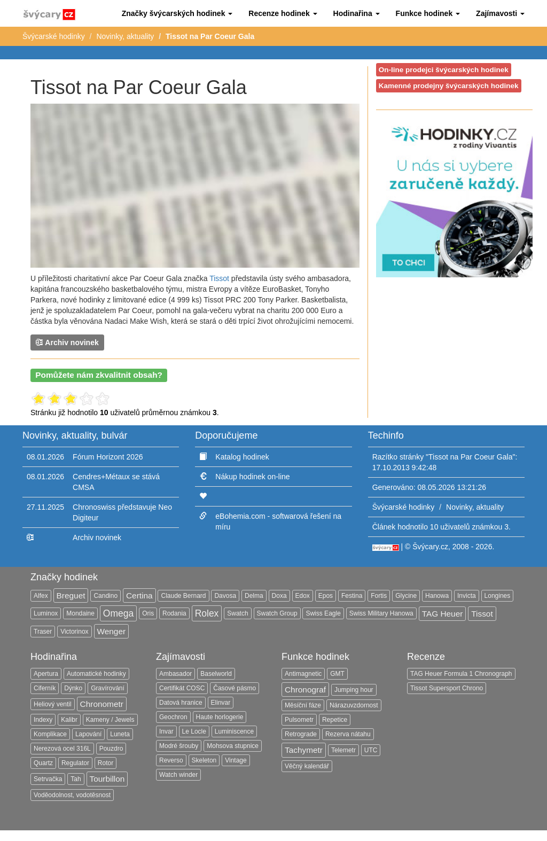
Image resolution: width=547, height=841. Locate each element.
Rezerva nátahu (348, 734)
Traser (43, 631)
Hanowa (437, 595)
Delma (254, 595)
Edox (302, 595)
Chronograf (305, 689)
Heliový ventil (53, 704)
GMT (337, 674)
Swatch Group (277, 613)
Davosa (225, 595)
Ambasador (175, 674)
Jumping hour (353, 690)
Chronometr (101, 703)
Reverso (171, 760)
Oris (148, 613)
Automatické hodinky (96, 674)
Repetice (334, 719)
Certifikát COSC (182, 688)
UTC (371, 750)
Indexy (43, 719)
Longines (498, 595)
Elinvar (221, 702)
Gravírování (107, 688)
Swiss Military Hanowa (381, 613)
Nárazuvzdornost (354, 705)
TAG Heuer (442, 613)
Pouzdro (111, 748)
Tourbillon (107, 778)
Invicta (466, 595)
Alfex (41, 595)
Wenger (111, 631)
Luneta (120, 734)
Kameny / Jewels (110, 719)
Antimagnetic (303, 674)
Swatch (237, 613)
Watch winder (178, 774)
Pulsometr (299, 719)
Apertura (46, 674)
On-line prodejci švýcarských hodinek (444, 70)
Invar (166, 731)
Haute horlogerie (220, 717)
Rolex (207, 613)
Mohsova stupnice (233, 746)
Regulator (75, 763)
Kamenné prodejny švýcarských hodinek (449, 86)
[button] (177, 13)
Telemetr (343, 750)
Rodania (174, 613)
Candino (105, 595)
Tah (76, 779)
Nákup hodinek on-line (252, 476)
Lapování (88, 734)
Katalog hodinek (242, 457)
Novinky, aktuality (125, 36)
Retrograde (301, 734)
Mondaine (80, 613)
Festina (351, 595)
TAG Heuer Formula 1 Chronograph (461, 674)
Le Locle (194, 731)
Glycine (406, 595)
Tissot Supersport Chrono (446, 688)
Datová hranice (180, 702)
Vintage (235, 760)
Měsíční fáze (303, 705)
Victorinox (74, 631)
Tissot (219, 278)
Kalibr (69, 719)
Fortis (379, 595)
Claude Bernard (183, 595)
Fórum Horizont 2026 (108, 457)
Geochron (173, 717)
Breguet (71, 595)
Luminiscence (234, 731)
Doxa (279, 595)
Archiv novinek (67, 342)
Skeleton (204, 760)
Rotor (105, 763)
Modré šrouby (178, 746)
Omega (118, 613)
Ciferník (45, 688)
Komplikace (50, 734)
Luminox (46, 613)
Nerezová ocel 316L (62, 748)
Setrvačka (48, 779)
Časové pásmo (234, 688)
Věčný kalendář (307, 766)
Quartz (43, 763)
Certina (139, 595)
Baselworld (216, 674)
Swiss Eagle (323, 613)
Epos (325, 595)
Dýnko (73, 688)
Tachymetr (304, 749)
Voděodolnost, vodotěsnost (72, 795)
